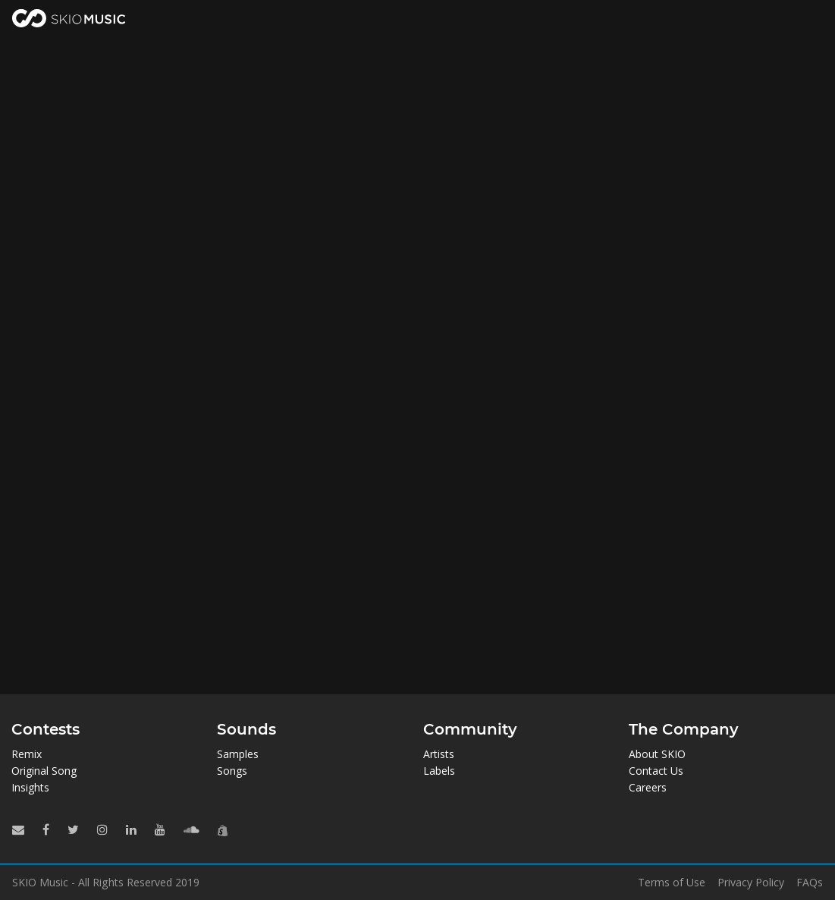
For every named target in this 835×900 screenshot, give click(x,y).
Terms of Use (671, 882)
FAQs (809, 882)
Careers (648, 787)
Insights (30, 787)
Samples (238, 754)
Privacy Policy (750, 882)
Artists (438, 754)
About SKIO (657, 754)
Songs (232, 770)
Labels (439, 770)
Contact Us (656, 770)
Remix (26, 754)
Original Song (44, 770)
